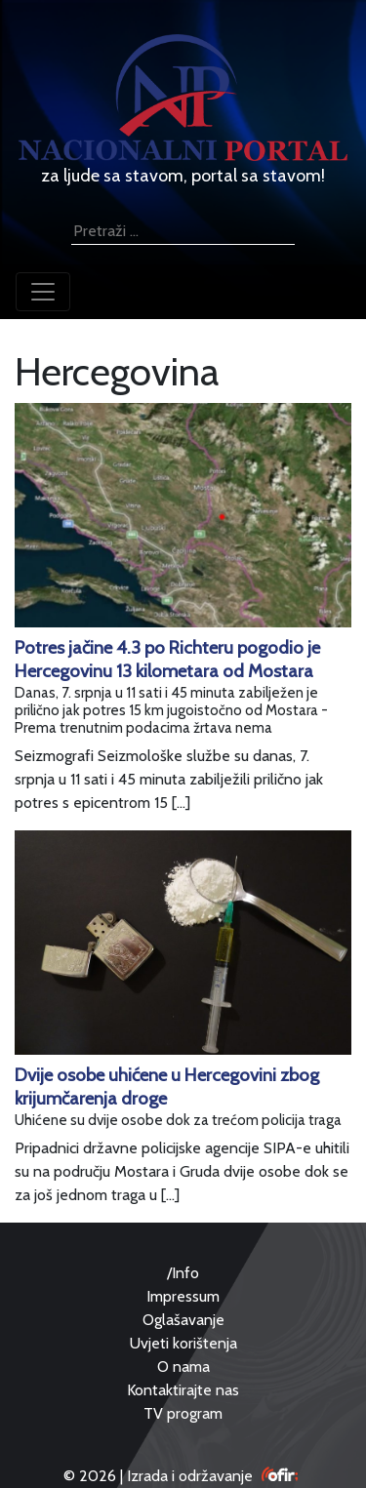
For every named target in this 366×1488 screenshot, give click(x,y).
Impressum (183, 1296)
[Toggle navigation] (43, 291)
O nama (183, 1366)
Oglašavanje (183, 1319)
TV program (183, 1413)
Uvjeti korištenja (183, 1343)
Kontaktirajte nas (183, 1390)
